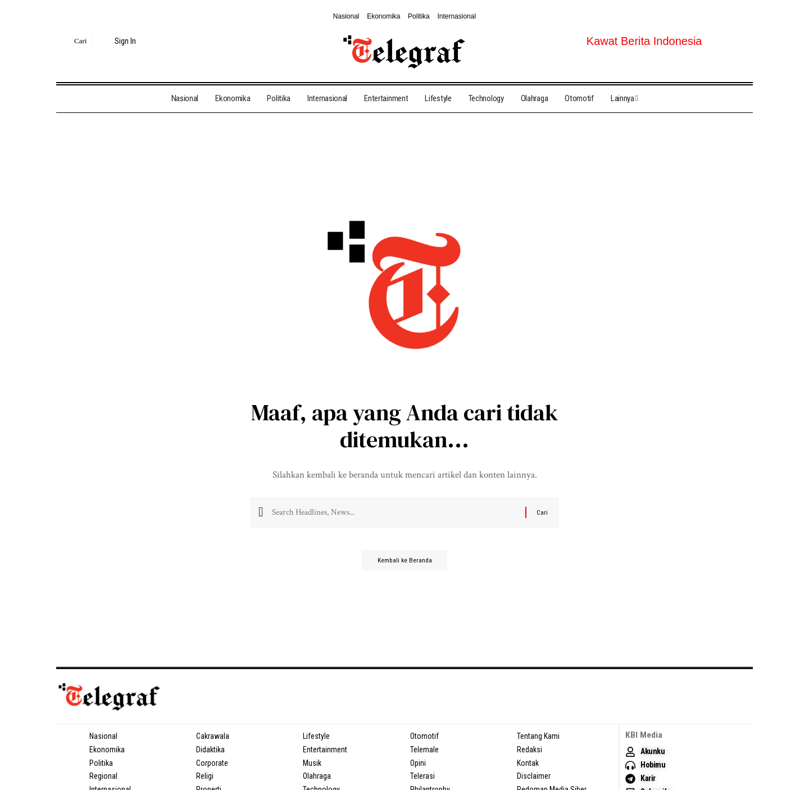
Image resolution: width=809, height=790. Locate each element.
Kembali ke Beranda (405, 565)
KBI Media (644, 734)
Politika (419, 16)
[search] (73, 41)
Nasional (346, 16)
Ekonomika (383, 16)
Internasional (456, 16)
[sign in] (119, 41)
